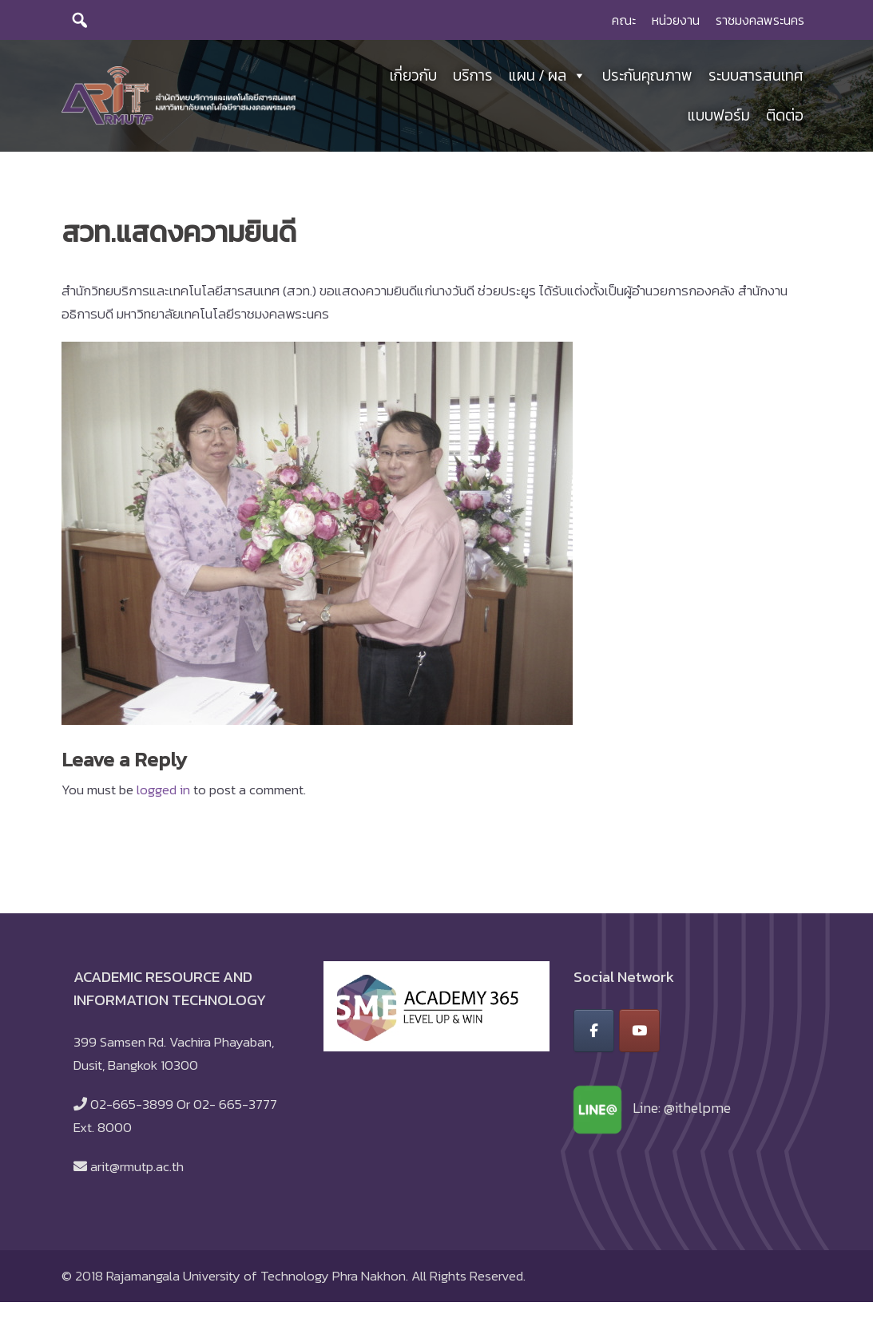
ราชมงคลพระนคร (760, 20)
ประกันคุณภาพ (647, 75)
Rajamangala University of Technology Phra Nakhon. (257, 1275)
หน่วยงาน (676, 20)
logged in (163, 789)
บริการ (473, 75)
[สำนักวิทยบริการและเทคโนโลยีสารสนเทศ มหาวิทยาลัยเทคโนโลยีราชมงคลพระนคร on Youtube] (639, 1030)
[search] (80, 20)
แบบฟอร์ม (719, 115)
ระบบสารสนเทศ (756, 75)
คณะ (624, 20)
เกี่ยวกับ (413, 75)
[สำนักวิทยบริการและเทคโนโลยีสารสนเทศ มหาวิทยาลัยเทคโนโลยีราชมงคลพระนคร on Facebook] (593, 1030)
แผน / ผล (547, 76)
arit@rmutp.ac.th (137, 1166)
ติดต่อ (785, 115)
